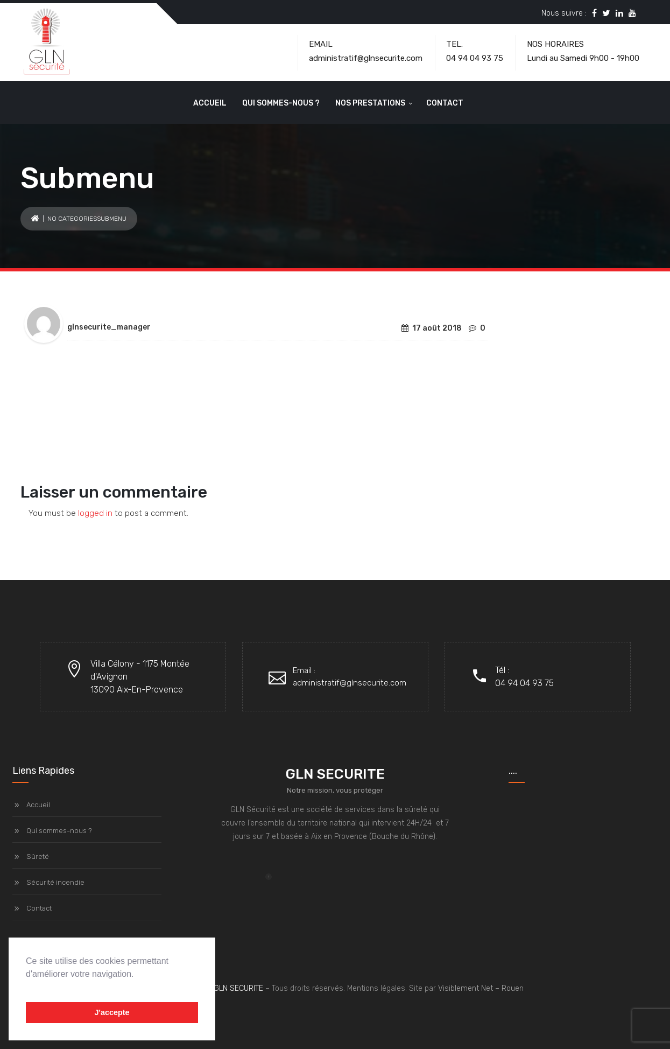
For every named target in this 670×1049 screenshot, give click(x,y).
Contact (444, 103)
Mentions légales (376, 988)
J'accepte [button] (111, 1012)
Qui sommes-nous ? (281, 103)
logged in (95, 513)
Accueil (210, 103)
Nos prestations (370, 103)
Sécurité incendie (55, 882)
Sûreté (37, 856)
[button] (27, 987)
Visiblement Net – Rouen (481, 988)
